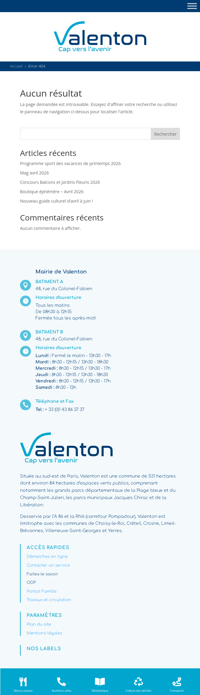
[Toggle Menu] (192, 6)
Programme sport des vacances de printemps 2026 (70, 163)
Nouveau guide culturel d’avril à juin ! (56, 201)
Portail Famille (41, 591)
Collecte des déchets (138, 691)
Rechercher (165, 134)
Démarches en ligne (47, 556)
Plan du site (39, 624)
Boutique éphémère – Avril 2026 (51, 191)
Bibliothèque (100, 691)
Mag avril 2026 (34, 173)
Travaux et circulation (49, 600)
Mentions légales (44, 633)
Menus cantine (23, 691)
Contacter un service (48, 565)
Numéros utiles (61, 691)
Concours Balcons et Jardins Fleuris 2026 (60, 182)
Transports (177, 691)
